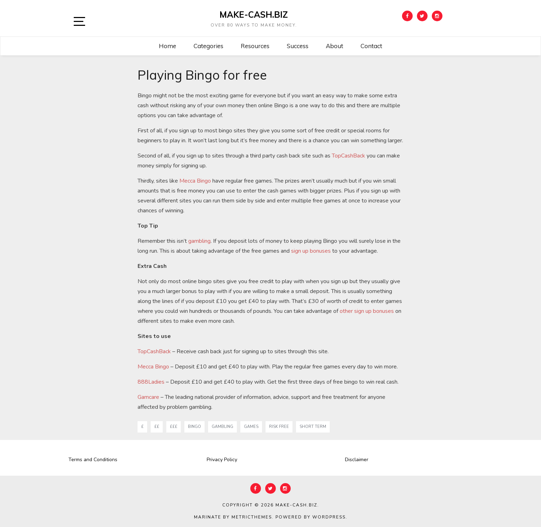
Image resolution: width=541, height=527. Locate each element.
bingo (194, 426)
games (251, 426)
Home (167, 46)
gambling (199, 241)
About (334, 46)
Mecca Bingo (195, 181)
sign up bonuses (311, 251)
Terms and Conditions (92, 459)
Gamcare (148, 397)
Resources (255, 46)
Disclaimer (356, 459)
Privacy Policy (222, 459)
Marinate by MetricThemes (233, 517)
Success (297, 46)
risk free (279, 426)
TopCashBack (348, 156)
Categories (208, 46)
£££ (173, 426)
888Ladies (151, 382)
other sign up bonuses (367, 311)
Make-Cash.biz (253, 14)
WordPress (329, 517)
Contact (371, 46)
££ (156, 426)
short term (313, 426)
